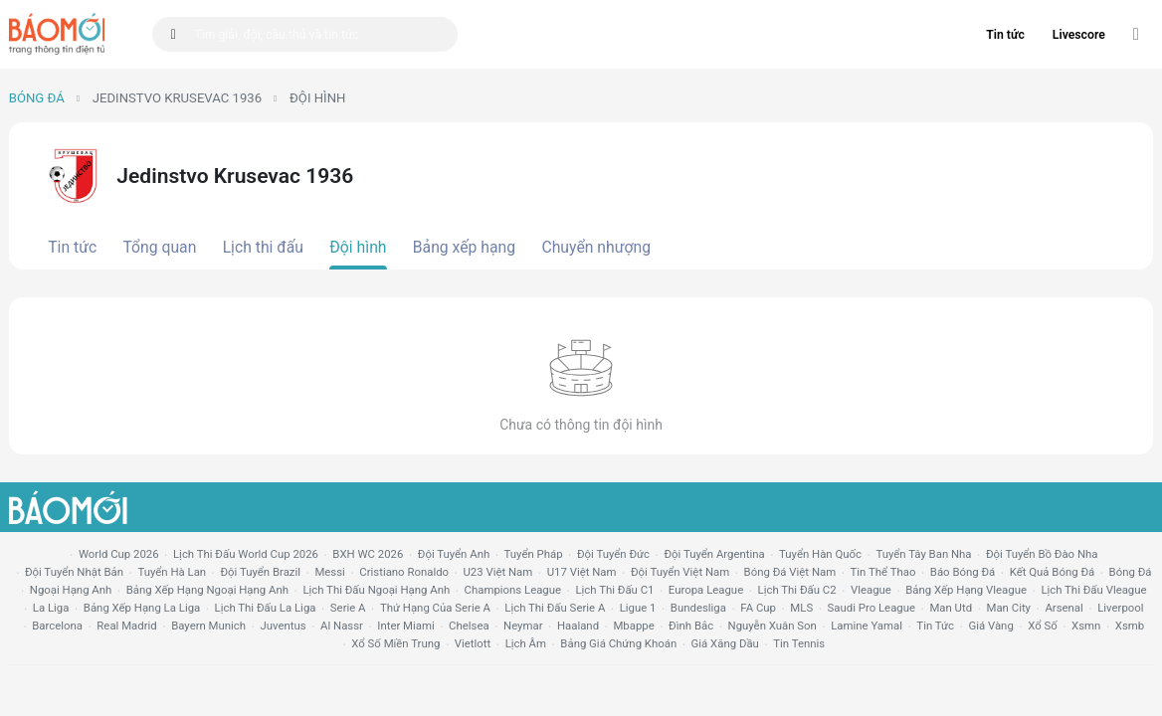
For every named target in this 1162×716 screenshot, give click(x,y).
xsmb (1129, 625)
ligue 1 (638, 608)
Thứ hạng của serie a (435, 608)
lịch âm (525, 643)
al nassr (341, 625)
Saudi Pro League (871, 608)
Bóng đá (37, 97)
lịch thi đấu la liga (265, 608)
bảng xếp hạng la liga (142, 608)
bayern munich (208, 625)
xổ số (1043, 625)
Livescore (1079, 35)
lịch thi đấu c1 (614, 590)
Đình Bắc (691, 625)
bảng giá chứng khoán (618, 643)
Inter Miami (405, 625)
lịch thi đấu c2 (797, 590)
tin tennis (799, 643)
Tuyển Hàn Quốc (820, 554)
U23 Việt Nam (497, 572)
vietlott (472, 643)
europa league (706, 590)
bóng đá (1130, 572)
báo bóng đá (962, 572)
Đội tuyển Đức (613, 554)
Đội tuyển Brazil (260, 572)
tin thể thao (883, 572)
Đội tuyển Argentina (714, 554)
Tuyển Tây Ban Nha (923, 554)
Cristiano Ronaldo (404, 572)
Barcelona (57, 625)
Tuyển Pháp (533, 554)
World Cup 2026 (119, 554)
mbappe (633, 625)
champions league (513, 590)
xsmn (1085, 625)
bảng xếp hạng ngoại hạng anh (207, 590)
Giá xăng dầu (725, 643)
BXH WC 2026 (367, 554)
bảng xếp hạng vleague (966, 590)
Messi (329, 572)
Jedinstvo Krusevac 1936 (177, 97)
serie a (348, 608)
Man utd (950, 608)
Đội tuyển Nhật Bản (74, 572)
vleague (871, 590)
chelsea (469, 625)
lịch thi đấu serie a (554, 608)
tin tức (935, 625)
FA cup (758, 608)
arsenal (1063, 608)
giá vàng (990, 625)
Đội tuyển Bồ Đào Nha (1042, 554)
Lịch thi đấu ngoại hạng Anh (376, 590)
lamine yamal (866, 625)
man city (1009, 608)
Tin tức (1005, 35)
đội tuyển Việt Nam (680, 572)
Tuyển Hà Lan (171, 572)
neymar (522, 625)
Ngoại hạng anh (71, 590)
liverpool (1120, 608)
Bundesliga (698, 608)
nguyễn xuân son (772, 625)
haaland (578, 625)
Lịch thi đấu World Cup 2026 (245, 554)
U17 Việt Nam (582, 572)
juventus (282, 625)
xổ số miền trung (395, 643)
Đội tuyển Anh (453, 554)
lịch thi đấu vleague (1093, 590)
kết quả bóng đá (1052, 572)
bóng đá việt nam (790, 572)
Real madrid (126, 625)
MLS (801, 608)
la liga (51, 608)
